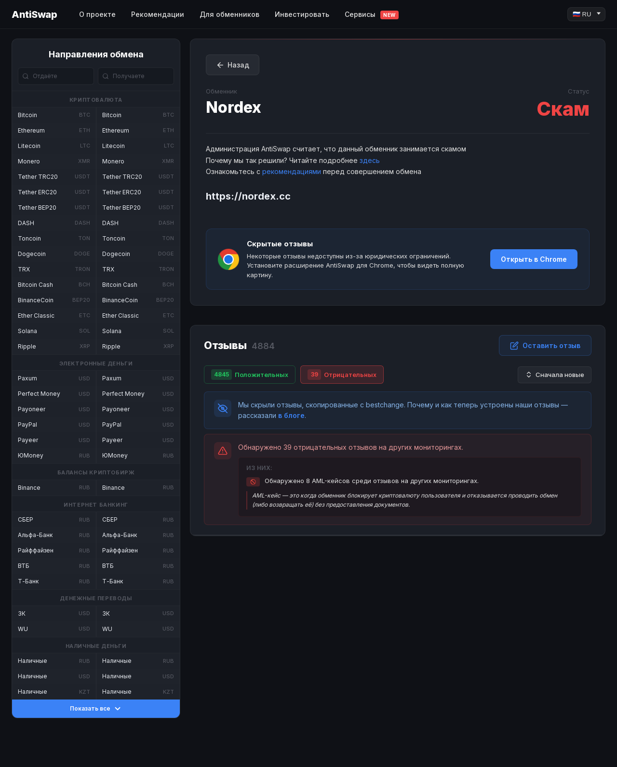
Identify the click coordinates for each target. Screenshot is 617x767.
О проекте (97, 14)
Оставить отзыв (545, 345)
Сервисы (372, 14)
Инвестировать (302, 14)
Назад (232, 65)
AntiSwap (34, 14)
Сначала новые (554, 375)
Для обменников (229, 14)
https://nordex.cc (248, 196)
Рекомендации (157, 14)
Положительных (249, 374)
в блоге (291, 415)
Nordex (233, 107)
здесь (370, 160)
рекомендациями (291, 171)
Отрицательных (342, 374)
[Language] (586, 14)
